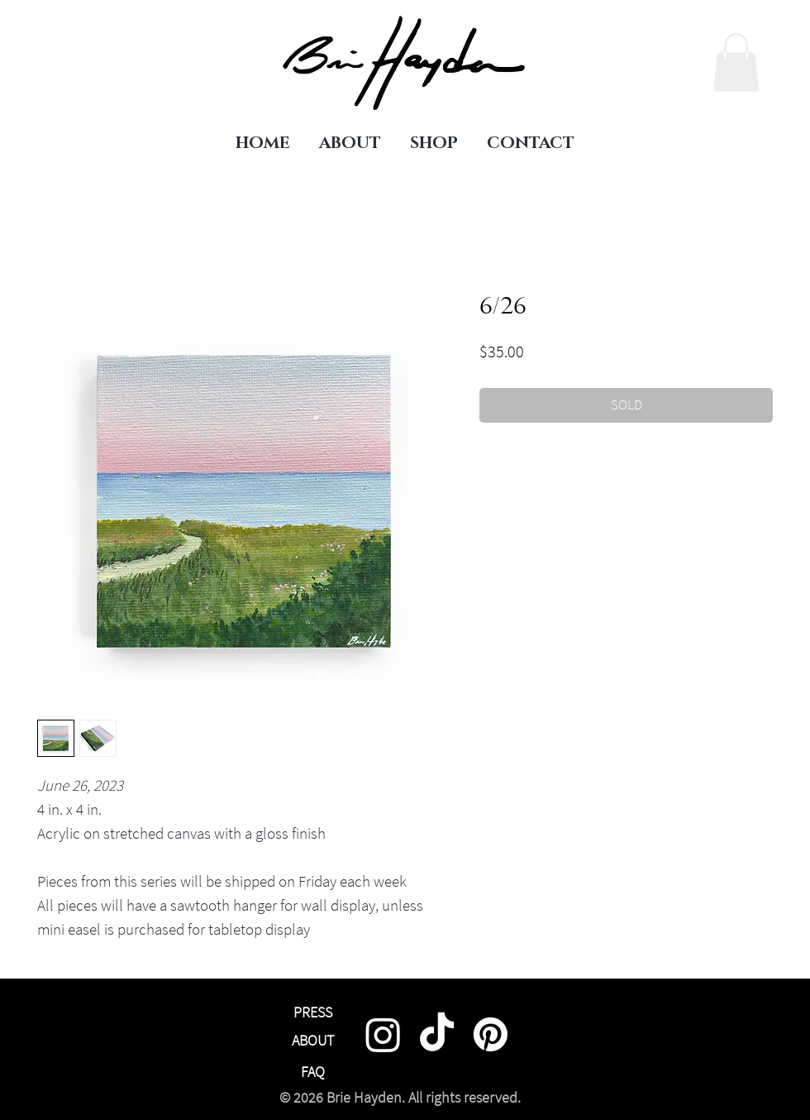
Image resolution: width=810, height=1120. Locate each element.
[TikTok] (437, 1034)
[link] (736, 62)
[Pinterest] (490, 1034)
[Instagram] (383, 1034)
